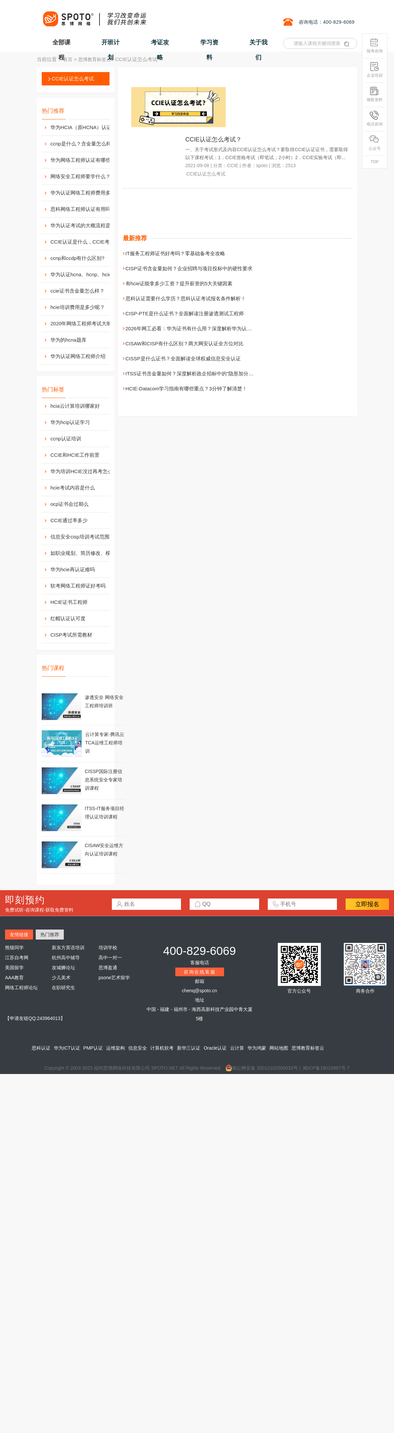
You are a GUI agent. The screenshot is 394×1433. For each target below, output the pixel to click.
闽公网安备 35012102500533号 (261, 1068)
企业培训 (375, 70)
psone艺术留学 (114, 977)
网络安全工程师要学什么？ (80, 176)
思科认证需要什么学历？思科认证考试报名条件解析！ (186, 298)
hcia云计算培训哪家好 (75, 406)
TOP (375, 161)
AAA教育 (14, 977)
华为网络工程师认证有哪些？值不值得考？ (87, 160)
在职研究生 (63, 987)
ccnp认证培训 (65, 438)
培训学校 (107, 947)
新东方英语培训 (68, 947)
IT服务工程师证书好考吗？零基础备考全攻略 (175, 253)
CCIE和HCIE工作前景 (75, 455)
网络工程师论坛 (21, 987)
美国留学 (14, 967)
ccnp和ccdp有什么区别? (77, 258)
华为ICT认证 (67, 1048)
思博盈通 (107, 967)
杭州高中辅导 (66, 957)
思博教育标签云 (94, 59)
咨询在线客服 (200, 972)
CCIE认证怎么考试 (73, 78)
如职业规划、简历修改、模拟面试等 (90, 553)
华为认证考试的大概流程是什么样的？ (87, 225)
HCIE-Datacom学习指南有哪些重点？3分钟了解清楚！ (186, 388)
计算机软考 (162, 1048)
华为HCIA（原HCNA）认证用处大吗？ (87, 127)
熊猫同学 (14, 947)
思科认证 (41, 1048)
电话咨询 (375, 118)
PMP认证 (93, 1048)
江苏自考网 (16, 957)
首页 (67, 59)
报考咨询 (375, 45)
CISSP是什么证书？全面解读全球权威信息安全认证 (183, 358)
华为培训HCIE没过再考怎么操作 (86, 471)
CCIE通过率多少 (68, 520)
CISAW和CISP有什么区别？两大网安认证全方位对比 (185, 343)
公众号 (375, 143)
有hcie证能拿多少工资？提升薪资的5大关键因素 (179, 283)
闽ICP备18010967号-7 (326, 1068)
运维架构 (115, 1048)
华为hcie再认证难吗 (72, 569)
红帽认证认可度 (67, 618)
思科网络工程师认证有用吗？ (83, 209)
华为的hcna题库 (68, 340)
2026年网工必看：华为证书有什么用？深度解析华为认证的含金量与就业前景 (211, 328)
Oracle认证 (215, 1048)
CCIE (232, 165)
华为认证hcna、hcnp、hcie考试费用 (87, 274)
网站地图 (278, 1048)
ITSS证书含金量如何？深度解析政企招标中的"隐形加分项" (190, 373)
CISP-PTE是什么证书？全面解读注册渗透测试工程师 (185, 313)
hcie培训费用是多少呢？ (77, 307)
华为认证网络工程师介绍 (78, 356)
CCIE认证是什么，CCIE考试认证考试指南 (87, 242)
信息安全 (137, 1048)
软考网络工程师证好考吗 (78, 586)
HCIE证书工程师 (68, 602)
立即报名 (367, 904)
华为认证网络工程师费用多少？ (85, 193)
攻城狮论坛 (63, 967)
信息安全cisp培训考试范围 (80, 537)
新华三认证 (188, 1048)
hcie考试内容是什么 (72, 487)
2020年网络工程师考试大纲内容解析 (87, 323)
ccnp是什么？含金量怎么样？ (83, 143)
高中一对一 (110, 957)
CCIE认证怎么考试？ (213, 139)
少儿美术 (61, 977)
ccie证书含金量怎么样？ (77, 291)
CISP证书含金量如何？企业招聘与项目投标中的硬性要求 (189, 268)
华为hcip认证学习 (70, 422)
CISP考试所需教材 (71, 635)
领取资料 (375, 94)
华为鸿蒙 (256, 1048)
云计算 (237, 1048)
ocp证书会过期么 (69, 504)
